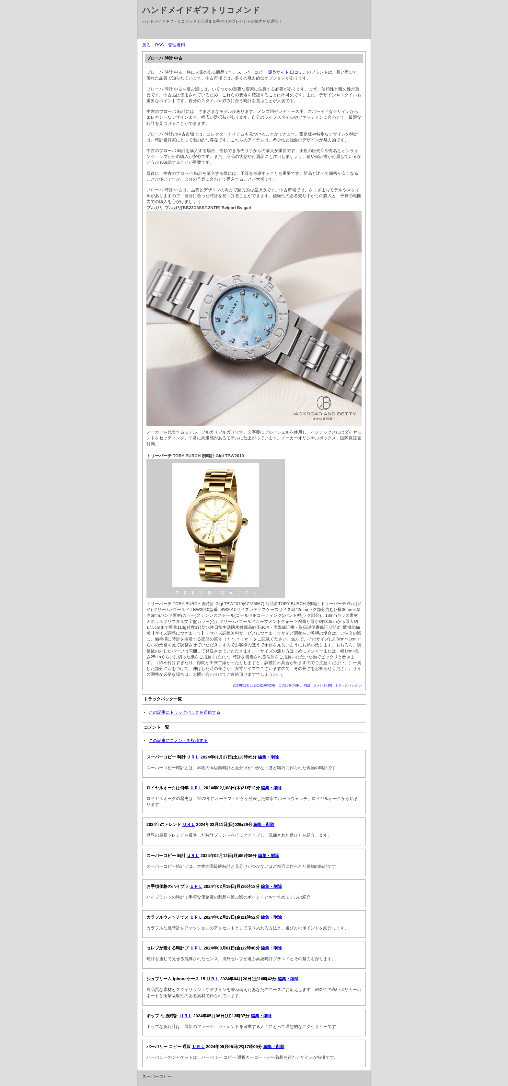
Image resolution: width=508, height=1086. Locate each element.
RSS (159, 44)
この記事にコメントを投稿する (178, 740)
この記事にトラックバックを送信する (184, 712)
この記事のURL (290, 685)
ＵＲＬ (193, 757)
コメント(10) (322, 685)
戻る (146, 44)
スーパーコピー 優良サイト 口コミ (270, 72)
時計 (307, 685)
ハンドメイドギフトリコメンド (201, 10)
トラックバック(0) (348, 685)
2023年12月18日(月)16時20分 (254, 685)
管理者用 (176, 44)
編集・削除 (268, 757)
